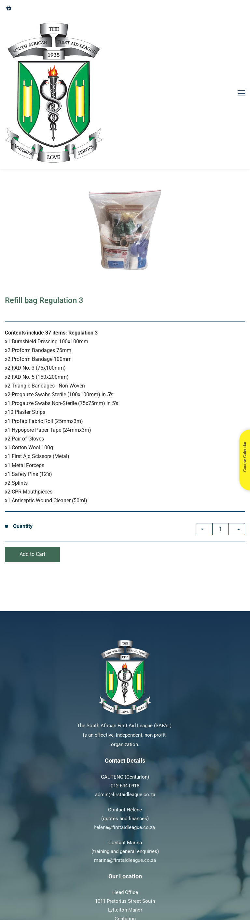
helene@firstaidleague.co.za (124, 752)
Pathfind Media (168, 899)
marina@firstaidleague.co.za (125, 785)
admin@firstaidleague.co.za (125, 719)
